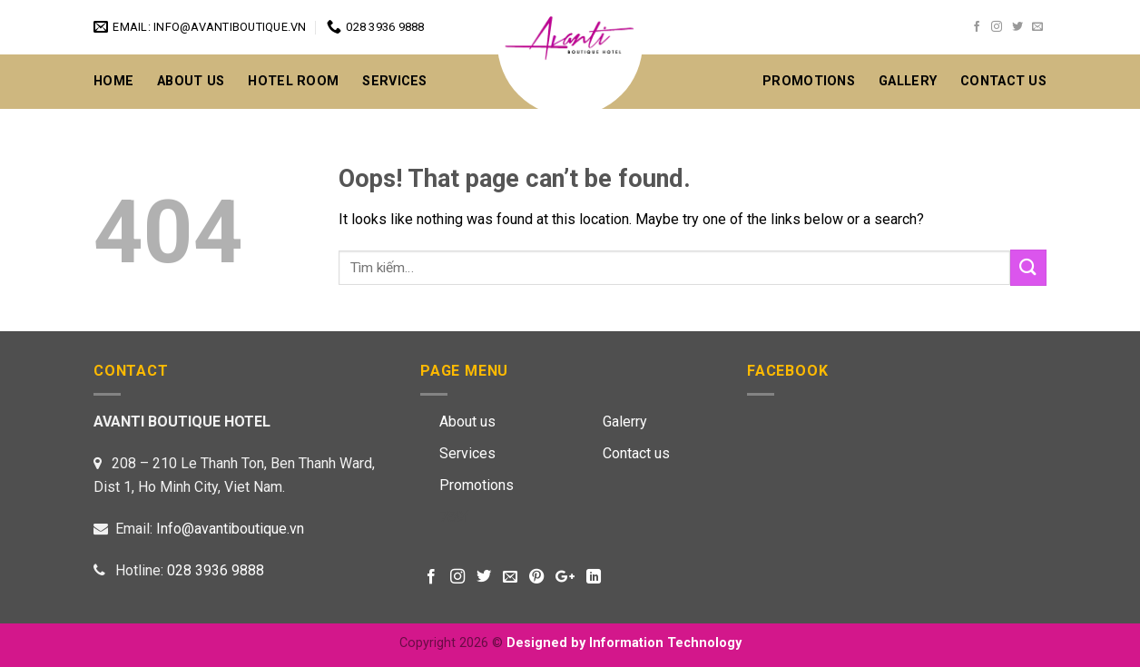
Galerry (625, 421)
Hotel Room (293, 81)
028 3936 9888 (215, 570)
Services (394, 81)
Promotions (808, 81)
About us (467, 421)
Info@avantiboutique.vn (230, 528)
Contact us (636, 453)
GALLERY (908, 81)
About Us (190, 81)
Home (113, 81)
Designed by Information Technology (624, 643)
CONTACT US (1003, 81)
